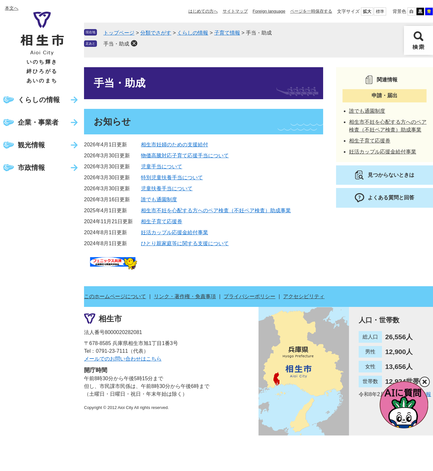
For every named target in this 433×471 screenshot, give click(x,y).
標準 (380, 11)
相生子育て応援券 (161, 221)
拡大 (367, 11)
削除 (134, 43)
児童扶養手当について (167, 188)
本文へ (11, 8)
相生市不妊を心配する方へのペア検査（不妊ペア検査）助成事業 (216, 210)
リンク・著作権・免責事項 (185, 296)
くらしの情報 (39, 99)
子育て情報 (227, 33)
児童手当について (161, 166)
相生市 (110, 318)
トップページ (118, 33)
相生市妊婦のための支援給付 (174, 144)
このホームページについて (115, 296)
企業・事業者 (38, 122)
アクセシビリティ (303, 296)
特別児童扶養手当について (172, 177)
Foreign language (269, 11)
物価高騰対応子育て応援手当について (185, 155)
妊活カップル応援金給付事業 (174, 232)
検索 (418, 40)
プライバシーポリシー (249, 296)
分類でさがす (155, 33)
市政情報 (31, 167)
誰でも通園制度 (159, 199)
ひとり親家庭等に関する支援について (185, 243)
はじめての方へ (203, 11)
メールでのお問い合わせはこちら (123, 358)
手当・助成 (116, 44)
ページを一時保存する (311, 11)
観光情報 (31, 145)
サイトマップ (235, 11)
